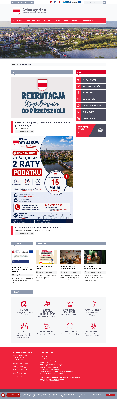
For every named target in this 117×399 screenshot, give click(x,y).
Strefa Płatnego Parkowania (88, 105)
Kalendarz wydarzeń (86, 80)
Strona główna (25, 64)
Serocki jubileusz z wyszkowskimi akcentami (95, 259)
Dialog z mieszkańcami (86, 99)
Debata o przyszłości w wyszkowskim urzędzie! (70, 259)
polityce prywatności (87, 396)
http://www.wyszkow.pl (22, 363)
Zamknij (110, 395)
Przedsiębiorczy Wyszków (88, 86)
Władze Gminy (18, 21)
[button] (3, 395)
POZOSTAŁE (41, 243)
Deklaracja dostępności (19, 376)
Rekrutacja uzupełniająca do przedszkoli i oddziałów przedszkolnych (42, 124)
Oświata (47, 21)
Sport (66, 21)
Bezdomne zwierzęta (86, 93)
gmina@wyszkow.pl (22, 362)
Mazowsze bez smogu (86, 118)
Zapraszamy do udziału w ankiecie (46, 259)
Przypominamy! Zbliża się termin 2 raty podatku (40, 227)
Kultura (57, 21)
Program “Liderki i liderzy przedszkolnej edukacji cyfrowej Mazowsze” (22, 261)
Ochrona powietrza (85, 112)
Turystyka (75, 21)
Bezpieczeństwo (88, 21)
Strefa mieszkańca (34, 21)
